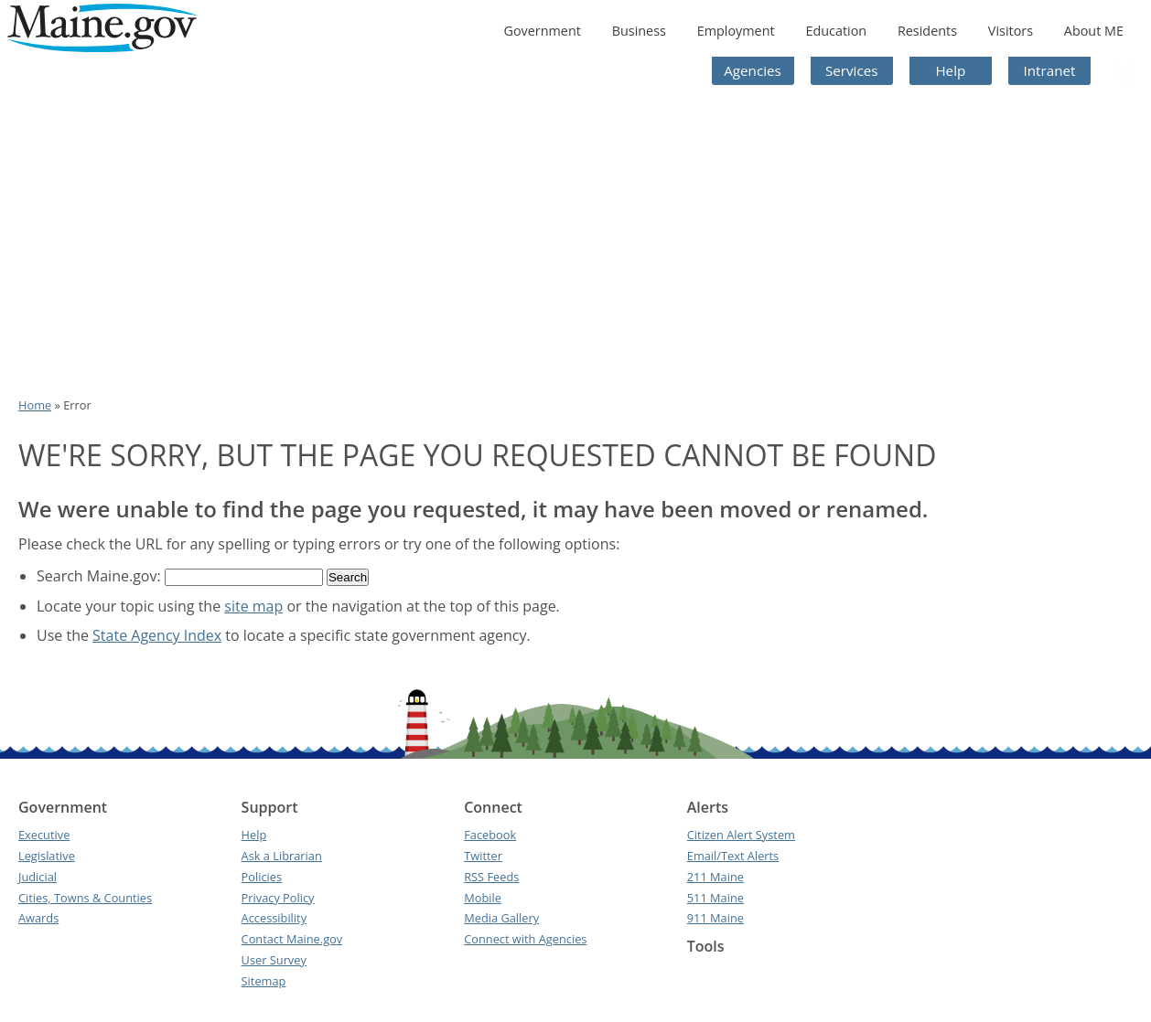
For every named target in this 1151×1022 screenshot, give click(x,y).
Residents (927, 30)
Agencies (752, 70)
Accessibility (274, 918)
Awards (38, 918)
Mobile (482, 897)
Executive (44, 834)
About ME (1094, 30)
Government (541, 30)
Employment (736, 30)
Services (851, 70)
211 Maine (715, 876)
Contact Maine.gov (292, 939)
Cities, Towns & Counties (85, 897)
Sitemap (264, 981)
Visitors (1010, 30)
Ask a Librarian (282, 855)
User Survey (274, 960)
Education (835, 30)
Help (950, 70)
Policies (262, 876)
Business (639, 30)
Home (34, 405)
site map (253, 606)
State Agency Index (156, 635)
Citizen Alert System (741, 834)
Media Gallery (501, 918)
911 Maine (715, 918)
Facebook (490, 834)
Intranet (1050, 70)
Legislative (46, 855)
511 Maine (715, 897)
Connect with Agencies (525, 939)
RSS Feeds (491, 876)
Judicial (37, 876)
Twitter (483, 855)
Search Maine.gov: (101, 576)
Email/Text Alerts (733, 855)
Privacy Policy (278, 897)
